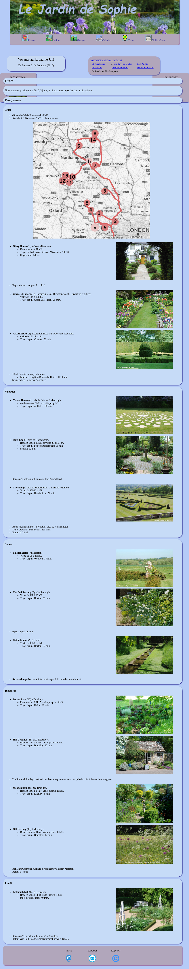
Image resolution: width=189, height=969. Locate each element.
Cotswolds (97, 67)
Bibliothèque (155, 38)
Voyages (77, 38)
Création (103, 38)
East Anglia (142, 63)
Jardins (53, 38)
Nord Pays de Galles (122, 63)
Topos (128, 38)
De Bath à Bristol (145, 67)
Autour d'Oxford (120, 67)
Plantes (28, 38)
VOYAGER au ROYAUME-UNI (106, 60)
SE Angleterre (98, 63)
